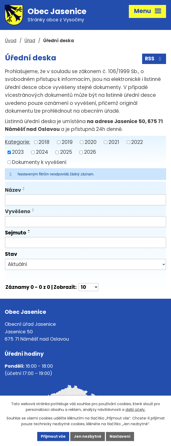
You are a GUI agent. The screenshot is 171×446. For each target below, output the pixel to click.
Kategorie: (17, 141)
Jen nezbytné (87, 436)
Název (13, 190)
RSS (154, 58)
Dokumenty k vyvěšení (39, 161)
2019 (67, 141)
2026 (90, 152)
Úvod (10, 40)
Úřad (29, 40)
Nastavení (120, 436)
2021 (114, 141)
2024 (42, 152)
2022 (137, 141)
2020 (91, 141)
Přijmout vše (53, 436)
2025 (66, 152)
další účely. (135, 409)
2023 (18, 152)
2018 (44, 141)
